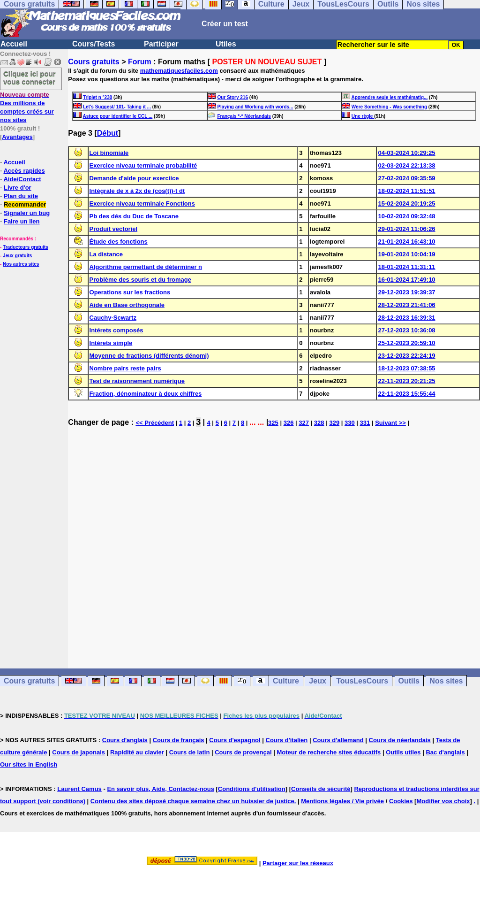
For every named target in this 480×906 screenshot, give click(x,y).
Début (107, 133)
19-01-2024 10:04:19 (406, 254)
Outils (409, 681)
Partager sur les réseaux (297, 863)
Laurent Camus (79, 788)
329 (334, 422)
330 (350, 422)
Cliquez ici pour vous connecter (29, 77)
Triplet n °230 (97, 97)
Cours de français (178, 740)
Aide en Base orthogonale (127, 304)
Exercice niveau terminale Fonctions (142, 203)
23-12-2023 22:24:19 (406, 355)
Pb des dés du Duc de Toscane (134, 216)
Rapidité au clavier (137, 752)
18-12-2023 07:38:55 (406, 368)
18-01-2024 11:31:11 (406, 266)
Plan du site (21, 196)
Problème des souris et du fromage (140, 279)
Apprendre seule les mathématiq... (390, 97)
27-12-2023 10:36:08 (406, 330)
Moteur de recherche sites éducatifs (329, 752)
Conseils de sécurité (320, 788)
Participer (161, 44)
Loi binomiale (109, 152)
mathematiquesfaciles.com (179, 70)
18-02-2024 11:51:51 (406, 190)
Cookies (401, 801)
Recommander (25, 204)
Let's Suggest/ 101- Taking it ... (117, 106)
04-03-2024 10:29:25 (406, 152)
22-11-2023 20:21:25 (406, 380)
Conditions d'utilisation (251, 788)
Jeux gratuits (17, 255)
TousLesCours (362, 681)
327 (304, 422)
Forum (139, 62)
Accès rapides (24, 170)
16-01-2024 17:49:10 (406, 279)
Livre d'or (17, 187)
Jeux (317, 681)
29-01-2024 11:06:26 (406, 228)
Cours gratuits (93, 62)
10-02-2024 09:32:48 (406, 216)
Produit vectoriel (114, 228)
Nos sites (446, 681)
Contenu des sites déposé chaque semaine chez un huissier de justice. (193, 801)
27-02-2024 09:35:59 (406, 178)
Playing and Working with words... (255, 106)
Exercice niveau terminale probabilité (143, 165)
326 (289, 422)
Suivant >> (390, 422)
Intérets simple (111, 342)
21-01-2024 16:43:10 (406, 241)
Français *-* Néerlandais (244, 116)
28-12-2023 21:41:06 (406, 304)
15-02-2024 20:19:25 (406, 203)
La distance (106, 254)
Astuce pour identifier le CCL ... (118, 116)
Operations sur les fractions (130, 292)
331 (365, 422)
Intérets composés (116, 330)
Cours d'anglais (125, 740)
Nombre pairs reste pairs (125, 368)
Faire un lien (22, 221)
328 (319, 422)
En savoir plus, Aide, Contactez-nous (160, 788)
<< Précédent (154, 422)
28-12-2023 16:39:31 (406, 317)
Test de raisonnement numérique (137, 380)
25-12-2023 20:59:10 (406, 342)
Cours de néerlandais (400, 740)
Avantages (17, 136)
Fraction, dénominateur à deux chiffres (146, 393)
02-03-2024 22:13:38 (406, 165)
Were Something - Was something (389, 106)
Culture (286, 681)
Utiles (226, 44)
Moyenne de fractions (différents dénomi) (149, 355)
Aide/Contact (22, 179)
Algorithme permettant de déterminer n (146, 266)
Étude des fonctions (119, 241)
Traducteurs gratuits (25, 247)
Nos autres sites (21, 264)
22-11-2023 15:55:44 (406, 393)
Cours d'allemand (338, 740)
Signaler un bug (27, 212)
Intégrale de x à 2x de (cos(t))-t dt (137, 190)
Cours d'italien (287, 740)
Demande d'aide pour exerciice (134, 178)
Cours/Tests (93, 44)
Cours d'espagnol (234, 740)
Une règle (363, 116)
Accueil (13, 44)
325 (273, 422)
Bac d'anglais (445, 752)
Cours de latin (189, 752)
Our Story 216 (232, 97)
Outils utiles (403, 752)
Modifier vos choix (443, 801)
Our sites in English (28, 764)
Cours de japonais (78, 752)
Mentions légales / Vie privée (342, 801)
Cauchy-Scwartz (113, 317)
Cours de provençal (243, 752)
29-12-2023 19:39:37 (406, 292)
